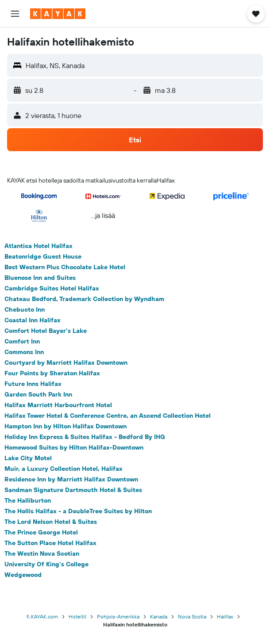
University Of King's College (46, 564)
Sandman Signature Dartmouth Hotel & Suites (73, 490)
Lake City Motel (28, 458)
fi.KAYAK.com (42, 616)
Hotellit (77, 616)
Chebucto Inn (24, 309)
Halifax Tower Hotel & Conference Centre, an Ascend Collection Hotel (107, 416)
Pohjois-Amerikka (118, 616)
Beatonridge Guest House (42, 256)
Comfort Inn (22, 341)
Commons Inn (24, 352)
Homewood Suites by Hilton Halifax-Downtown (73, 447)
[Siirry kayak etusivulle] (57, 13)
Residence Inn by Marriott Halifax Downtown (71, 479)
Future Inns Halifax (33, 384)
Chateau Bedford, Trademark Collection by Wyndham (84, 299)
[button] (15, 13)
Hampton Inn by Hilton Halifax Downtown (65, 426)
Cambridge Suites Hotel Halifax (51, 288)
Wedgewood (23, 575)
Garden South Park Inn (38, 394)
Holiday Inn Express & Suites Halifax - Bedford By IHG (84, 437)
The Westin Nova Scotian (41, 553)
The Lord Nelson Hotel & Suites (50, 522)
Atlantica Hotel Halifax (38, 246)
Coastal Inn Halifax (32, 320)
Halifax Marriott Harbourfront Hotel (58, 405)
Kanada (158, 616)
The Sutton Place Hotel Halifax (50, 543)
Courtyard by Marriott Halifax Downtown (65, 362)
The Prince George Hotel (41, 532)
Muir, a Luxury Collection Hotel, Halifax (63, 469)
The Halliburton (27, 500)
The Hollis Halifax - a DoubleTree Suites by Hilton (78, 511)
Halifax (225, 616)
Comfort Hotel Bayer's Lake (45, 331)
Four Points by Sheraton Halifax (52, 373)
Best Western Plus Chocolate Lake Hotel (64, 267)
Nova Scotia (192, 616)
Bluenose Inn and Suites (40, 278)
